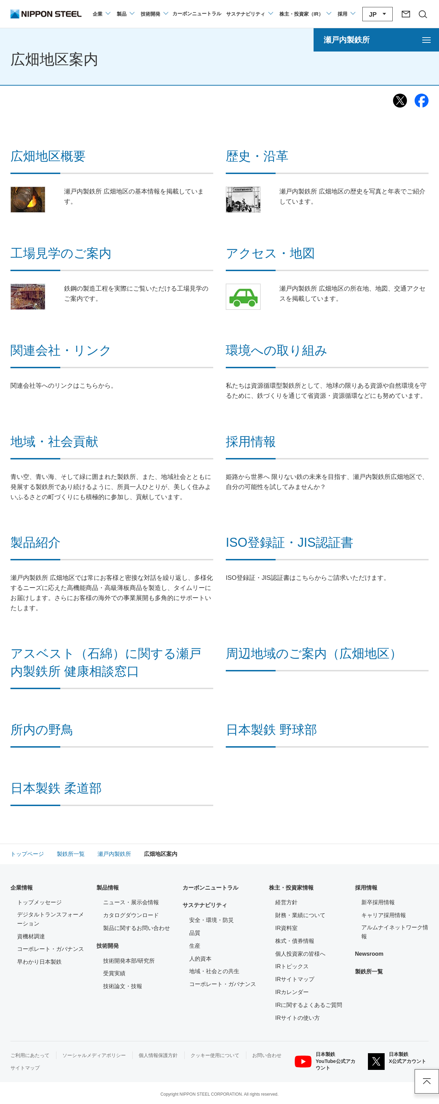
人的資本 (200, 959)
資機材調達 (31, 936)
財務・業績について (300, 915)
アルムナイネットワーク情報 (395, 931)
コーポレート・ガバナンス (50, 949)
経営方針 (286, 902)
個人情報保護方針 (158, 1055)
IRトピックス (292, 966)
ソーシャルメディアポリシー (94, 1055)
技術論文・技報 (122, 986)
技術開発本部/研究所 (129, 961)
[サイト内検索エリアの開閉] (422, 14)
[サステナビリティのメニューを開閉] (249, 14)
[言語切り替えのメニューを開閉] (377, 14)
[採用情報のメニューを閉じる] (346, 14)
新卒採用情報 (378, 902)
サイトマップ (25, 1068)
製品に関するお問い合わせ (136, 928)
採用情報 (366, 888)
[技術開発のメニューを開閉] (154, 14)
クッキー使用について (215, 1055)
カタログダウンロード (131, 915)
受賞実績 (114, 973)
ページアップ (427, 1081)
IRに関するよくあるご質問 (308, 1005)
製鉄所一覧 (369, 972)
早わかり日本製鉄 (39, 962)
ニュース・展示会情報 (131, 902)
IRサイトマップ (294, 979)
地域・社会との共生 (214, 971)
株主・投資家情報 (291, 888)
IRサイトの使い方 (297, 1018)
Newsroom (369, 954)
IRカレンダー (292, 992)
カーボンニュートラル (210, 888)
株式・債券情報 (294, 941)
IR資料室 (286, 928)
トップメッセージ (39, 902)
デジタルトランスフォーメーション (50, 919)
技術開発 (108, 946)
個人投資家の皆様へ (300, 954)
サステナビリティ (205, 905)
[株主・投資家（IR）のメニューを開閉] (305, 14)
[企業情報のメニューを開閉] (101, 14)
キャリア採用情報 (383, 915)
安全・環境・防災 (211, 920)
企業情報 (21, 888)
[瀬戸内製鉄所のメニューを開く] (376, 40)
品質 (194, 933)
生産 (194, 946)
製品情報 (108, 888)
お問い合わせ (267, 1055)
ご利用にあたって (29, 1055)
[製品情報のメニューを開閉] (125, 14)
